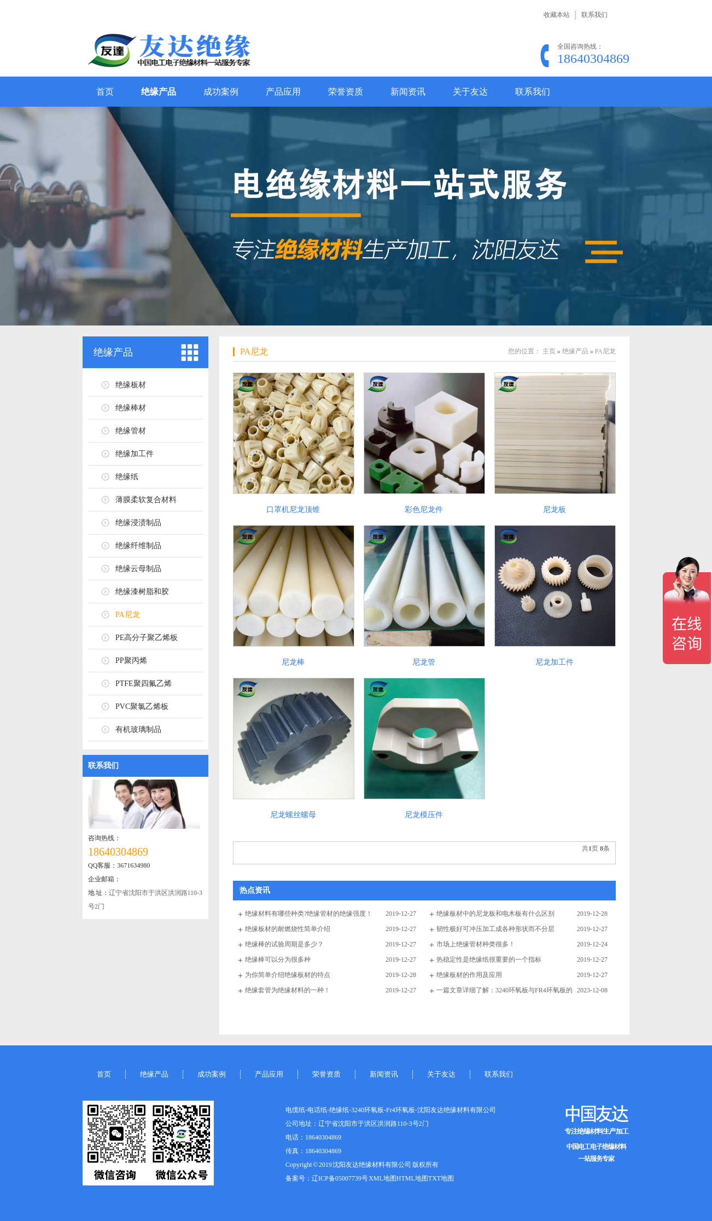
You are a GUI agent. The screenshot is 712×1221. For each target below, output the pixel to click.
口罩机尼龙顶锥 (293, 509)
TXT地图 (441, 1178)
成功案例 (220, 91)
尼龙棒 (293, 662)
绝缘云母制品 (138, 569)
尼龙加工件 (554, 662)
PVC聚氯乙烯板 (141, 706)
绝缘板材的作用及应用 (469, 975)
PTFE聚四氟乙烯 (143, 683)
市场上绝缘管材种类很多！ (475, 944)
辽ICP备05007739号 (340, 1178)
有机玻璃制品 (138, 729)
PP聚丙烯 (131, 660)
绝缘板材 (130, 385)
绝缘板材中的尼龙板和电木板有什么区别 (495, 913)
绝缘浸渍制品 (138, 523)
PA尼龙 (127, 614)
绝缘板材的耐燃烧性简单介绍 (287, 929)
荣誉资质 (345, 91)
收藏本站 (557, 15)
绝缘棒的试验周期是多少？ (284, 944)
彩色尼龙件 (424, 509)
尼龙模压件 (424, 815)
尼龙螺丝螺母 (293, 815)
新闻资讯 (407, 91)
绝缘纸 (126, 477)
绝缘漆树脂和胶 (142, 592)
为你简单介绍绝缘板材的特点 (287, 975)
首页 (105, 91)
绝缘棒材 (130, 408)
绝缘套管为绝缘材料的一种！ (287, 990)
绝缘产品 (158, 91)
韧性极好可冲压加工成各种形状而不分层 (495, 929)
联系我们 (594, 15)
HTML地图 (412, 1178)
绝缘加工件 (134, 454)
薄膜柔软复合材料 (146, 500)
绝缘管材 (130, 431)
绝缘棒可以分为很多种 (278, 959)
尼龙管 (423, 662)
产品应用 (283, 91)
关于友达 (470, 91)
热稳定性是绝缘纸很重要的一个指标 (488, 959)
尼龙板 (554, 509)
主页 (549, 351)
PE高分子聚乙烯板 (146, 637)
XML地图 (382, 1178)
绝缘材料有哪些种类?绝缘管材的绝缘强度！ (308, 913)
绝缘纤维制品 (138, 546)
